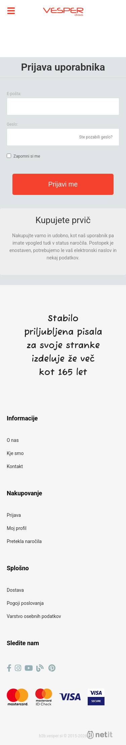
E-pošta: (14, 93)
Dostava (15, 590)
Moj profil (17, 528)
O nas (13, 440)
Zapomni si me (26, 156)
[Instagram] (18, 668)
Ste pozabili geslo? (96, 137)
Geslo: (12, 124)
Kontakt (15, 466)
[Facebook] (9, 668)
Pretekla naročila (24, 541)
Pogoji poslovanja (25, 603)
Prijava (14, 515)
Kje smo (15, 453)
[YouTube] (29, 668)
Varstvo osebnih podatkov (34, 616)
